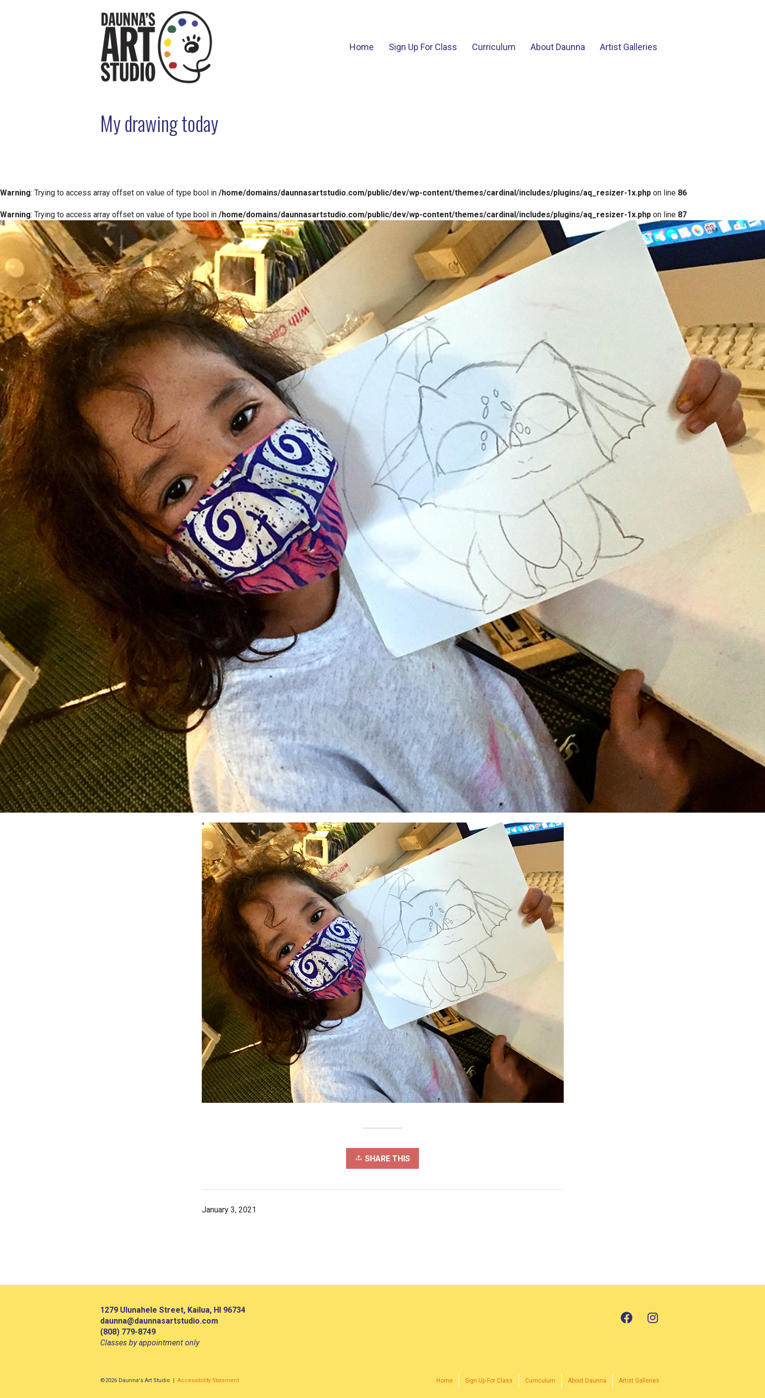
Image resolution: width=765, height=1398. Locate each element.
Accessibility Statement (208, 1380)
